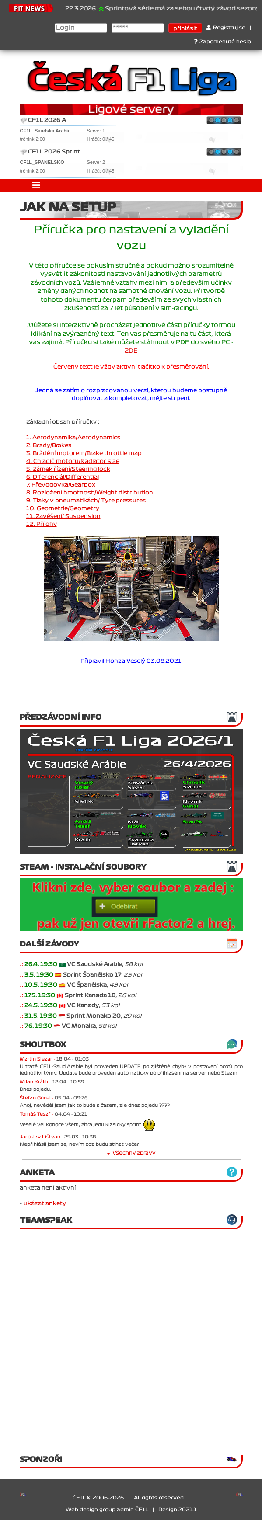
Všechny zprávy (131, 1153)
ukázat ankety (45, 1203)
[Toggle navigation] (36, 185)
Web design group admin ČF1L (107, 1509)
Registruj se (225, 27)
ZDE (131, 351)
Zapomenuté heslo (222, 41)
